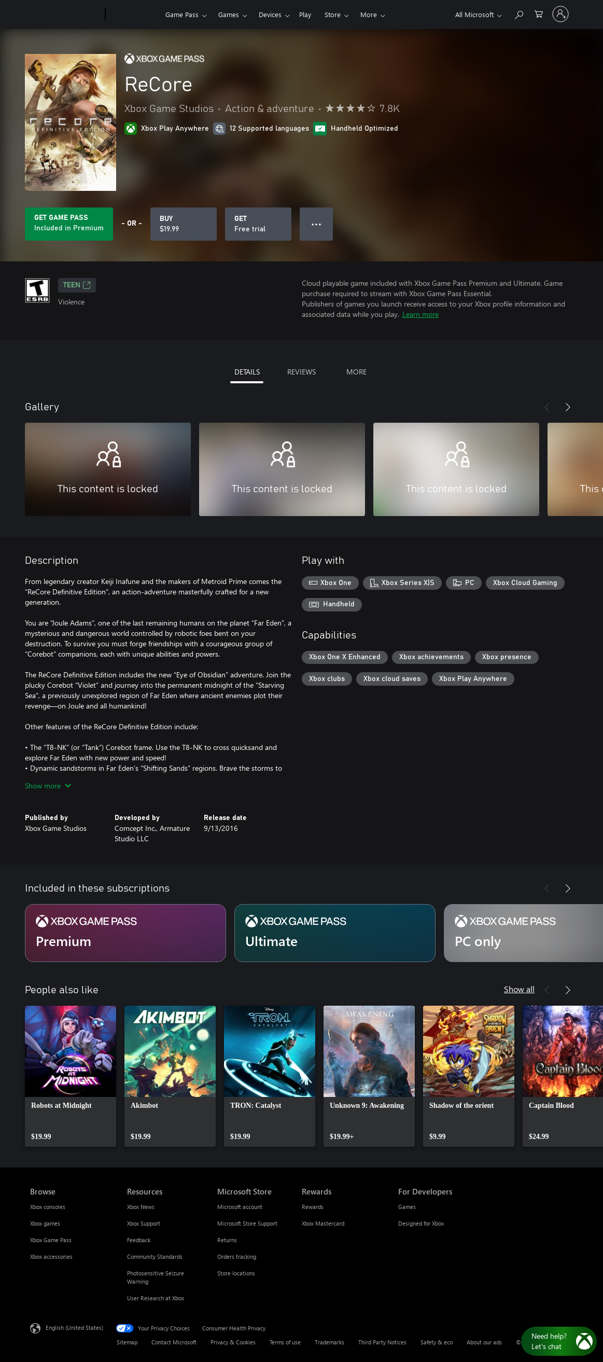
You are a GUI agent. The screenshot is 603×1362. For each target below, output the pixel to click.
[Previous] (547, 407)
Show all (519, 988)
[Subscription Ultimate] (335, 933)
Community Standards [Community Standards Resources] (155, 1256)
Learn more (420, 314)
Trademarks (329, 1342)
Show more (48, 785)
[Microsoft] (65, 15)
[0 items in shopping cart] (539, 13)
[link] (70, 1076)
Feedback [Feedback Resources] (138, 1239)
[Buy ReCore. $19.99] (183, 224)
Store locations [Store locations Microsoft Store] (236, 1273)
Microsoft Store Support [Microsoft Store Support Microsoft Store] (247, 1223)
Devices (270, 14)
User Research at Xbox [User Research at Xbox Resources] (155, 1298)
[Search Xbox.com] (518, 13)
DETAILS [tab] (247, 372)
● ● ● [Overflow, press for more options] (316, 224)
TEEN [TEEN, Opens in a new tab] (77, 285)
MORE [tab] (356, 372)
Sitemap (127, 1342)
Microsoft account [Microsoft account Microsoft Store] (239, 1206)
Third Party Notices (382, 1342)
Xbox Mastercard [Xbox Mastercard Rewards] (323, 1223)
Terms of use (285, 1342)
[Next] (567, 407)
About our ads (484, 1342)
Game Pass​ (182, 14)
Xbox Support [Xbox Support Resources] (143, 1223)
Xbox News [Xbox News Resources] (141, 1206)
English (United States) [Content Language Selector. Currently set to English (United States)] (74, 1327)
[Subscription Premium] (125, 933)
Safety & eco (436, 1342)
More (368, 14)
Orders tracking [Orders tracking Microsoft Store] (236, 1256)
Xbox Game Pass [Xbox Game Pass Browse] (51, 1239)
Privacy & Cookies (233, 1342)
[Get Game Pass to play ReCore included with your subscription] (69, 224)
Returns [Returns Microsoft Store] (227, 1239)
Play (305, 14)
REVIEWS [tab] (301, 372)
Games (228, 14)
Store (333, 14)
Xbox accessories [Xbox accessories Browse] (51, 1256)
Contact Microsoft (174, 1342)
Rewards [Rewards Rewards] (313, 1206)
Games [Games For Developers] (407, 1206)
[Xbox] (134, 15)
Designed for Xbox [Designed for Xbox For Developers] (421, 1223)
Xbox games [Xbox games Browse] (45, 1223)
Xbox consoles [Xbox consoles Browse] (47, 1206)
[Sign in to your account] (560, 14)
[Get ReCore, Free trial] (258, 224)
